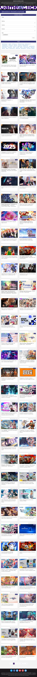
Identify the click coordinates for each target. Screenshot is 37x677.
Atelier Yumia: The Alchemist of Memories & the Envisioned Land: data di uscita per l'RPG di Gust (27, 587)
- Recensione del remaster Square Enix (9, 170)
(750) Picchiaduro (4, 47)
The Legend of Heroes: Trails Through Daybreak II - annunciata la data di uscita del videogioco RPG (27, 466)
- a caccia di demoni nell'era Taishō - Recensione (9, 205)
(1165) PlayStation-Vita (5, 46)
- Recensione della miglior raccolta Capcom (26, 222)
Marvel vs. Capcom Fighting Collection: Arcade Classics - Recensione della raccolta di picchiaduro (9, 570)
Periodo (3, 28)
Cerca (33, 37)
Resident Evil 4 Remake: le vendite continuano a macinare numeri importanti (8, 379)
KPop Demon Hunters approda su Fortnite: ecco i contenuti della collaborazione (26, 153)
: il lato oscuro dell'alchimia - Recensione (9, 292)
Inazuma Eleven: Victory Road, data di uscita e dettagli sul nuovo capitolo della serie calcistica (9, 257)
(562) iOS (7, 48)
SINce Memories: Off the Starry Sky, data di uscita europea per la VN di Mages (8, 500)
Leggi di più (21, 5)
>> (26, 663)
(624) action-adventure (27, 47)
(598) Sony (3, 48)
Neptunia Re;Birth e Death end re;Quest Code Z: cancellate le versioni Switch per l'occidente (9, 396)
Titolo (3, 17)
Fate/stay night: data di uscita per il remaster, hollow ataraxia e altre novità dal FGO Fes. (27, 639)
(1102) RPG (11, 46)
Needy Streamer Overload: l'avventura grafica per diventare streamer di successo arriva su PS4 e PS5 (9, 413)
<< (10, 663)
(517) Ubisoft (29, 48)
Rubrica (3, 21)
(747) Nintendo (10, 47)
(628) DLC (21, 47)
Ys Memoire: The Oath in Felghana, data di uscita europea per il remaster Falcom (27, 431)
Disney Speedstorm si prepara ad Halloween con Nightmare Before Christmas (8, 483)
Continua (16, 5)
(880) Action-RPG (20, 46)
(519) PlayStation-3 (23, 48)
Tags (3, 32)
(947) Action (15, 46)
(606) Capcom (33, 47)
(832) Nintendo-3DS (32, 46)
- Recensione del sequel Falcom (27, 257)
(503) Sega (32, 48)
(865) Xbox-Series (25, 46)
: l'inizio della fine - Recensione (27, 101)
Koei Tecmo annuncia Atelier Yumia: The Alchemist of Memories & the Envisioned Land (27, 605)
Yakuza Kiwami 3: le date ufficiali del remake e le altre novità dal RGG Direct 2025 (27, 170)
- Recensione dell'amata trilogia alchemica (27, 135)
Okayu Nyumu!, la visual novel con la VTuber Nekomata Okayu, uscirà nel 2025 (8, 448)
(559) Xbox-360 (18, 48)
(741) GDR (17, 47)
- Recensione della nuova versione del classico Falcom (27, 361)
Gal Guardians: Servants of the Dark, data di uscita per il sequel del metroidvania (27, 396)
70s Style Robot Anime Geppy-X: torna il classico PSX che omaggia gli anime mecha (27, 83)
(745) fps (14, 47)
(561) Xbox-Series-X (12, 48)
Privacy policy (27, 675)
